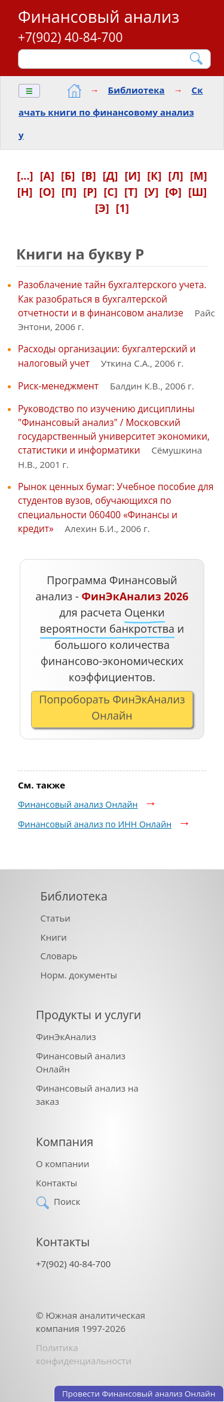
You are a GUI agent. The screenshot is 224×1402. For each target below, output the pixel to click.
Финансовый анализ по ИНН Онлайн (94, 824)
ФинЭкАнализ (66, 1037)
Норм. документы (79, 975)
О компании (63, 1164)
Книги (54, 937)
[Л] (175, 175)
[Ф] (173, 192)
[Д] (110, 175)
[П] (69, 192)
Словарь (59, 956)
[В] (89, 175)
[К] (154, 175)
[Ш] (197, 192)
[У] (152, 192)
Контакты (56, 1183)
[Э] (102, 208)
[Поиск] (106, 59)
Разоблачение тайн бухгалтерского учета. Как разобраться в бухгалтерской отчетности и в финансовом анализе (112, 298)
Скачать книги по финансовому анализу (110, 112)
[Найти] (197, 58)
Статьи (55, 918)
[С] (111, 192)
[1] (122, 208)
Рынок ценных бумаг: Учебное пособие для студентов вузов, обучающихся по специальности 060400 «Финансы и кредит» (116, 507)
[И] (132, 175)
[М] (198, 175)
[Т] (130, 192)
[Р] (90, 192)
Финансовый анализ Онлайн (78, 804)
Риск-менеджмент (58, 385)
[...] (25, 175)
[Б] (68, 175)
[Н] (25, 192)
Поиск (67, 1201)
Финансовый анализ (98, 16)
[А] (47, 175)
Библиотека (136, 90)
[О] (46, 192)
